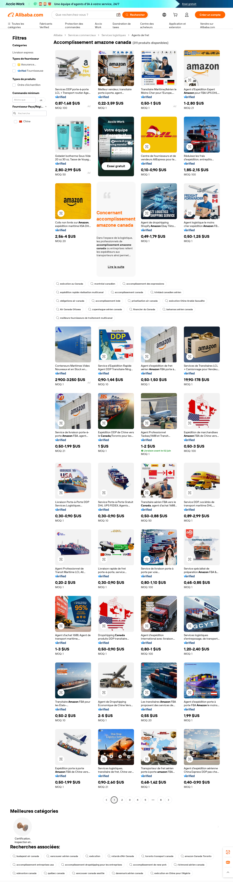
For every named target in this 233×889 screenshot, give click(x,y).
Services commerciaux (82, 35)
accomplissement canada (127, 292)
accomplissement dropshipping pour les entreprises (91, 864)
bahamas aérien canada (178, 309)
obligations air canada (70, 300)
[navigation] (29, 418)
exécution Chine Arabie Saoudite (185, 300)
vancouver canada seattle (88, 873)
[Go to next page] (168, 799)
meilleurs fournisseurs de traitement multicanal (84, 317)
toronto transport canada (157, 856)
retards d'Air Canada (121, 856)
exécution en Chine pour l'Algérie (170, 873)
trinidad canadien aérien (165, 292)
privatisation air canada (143, 300)
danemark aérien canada (127, 873)
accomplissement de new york (147, 864)
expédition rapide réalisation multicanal (79, 292)
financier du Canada (142, 309)
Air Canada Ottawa (68, 309)
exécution (92, 856)
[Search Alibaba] (84, 15)
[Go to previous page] (106, 799)
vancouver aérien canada (62, 856)
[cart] (176, 15)
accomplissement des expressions (143, 283)
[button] (118, 14)
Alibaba (58, 35)
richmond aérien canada (189, 864)
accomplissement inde (106, 300)
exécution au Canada (69, 283)
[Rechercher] (135, 15)
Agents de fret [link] (140, 35)
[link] (228, 852)
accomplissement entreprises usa (33, 864)
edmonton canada (25, 873)
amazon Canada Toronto (196, 856)
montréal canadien (102, 283)
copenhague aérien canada (105, 309)
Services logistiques (114, 35)
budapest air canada (26, 856)
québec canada (54, 873)
